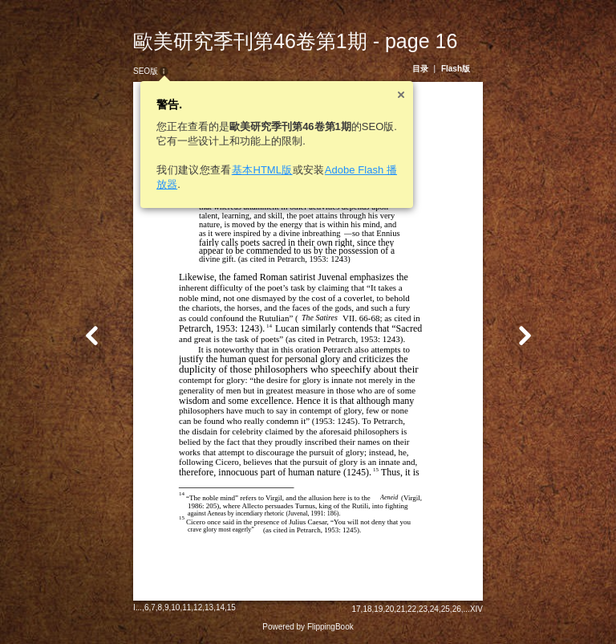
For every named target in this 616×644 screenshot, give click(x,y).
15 (231, 607)
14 (220, 607)
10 (175, 607)
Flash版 (455, 68)
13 (209, 607)
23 (423, 609)
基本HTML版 (262, 170)
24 (434, 609)
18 (367, 609)
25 (445, 609)
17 (355, 609)
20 (389, 609)
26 (456, 609)
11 (186, 607)
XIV (476, 609)
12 (197, 607)
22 (411, 609)
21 (400, 609)
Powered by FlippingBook (307, 626)
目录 (420, 68)
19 (378, 609)
